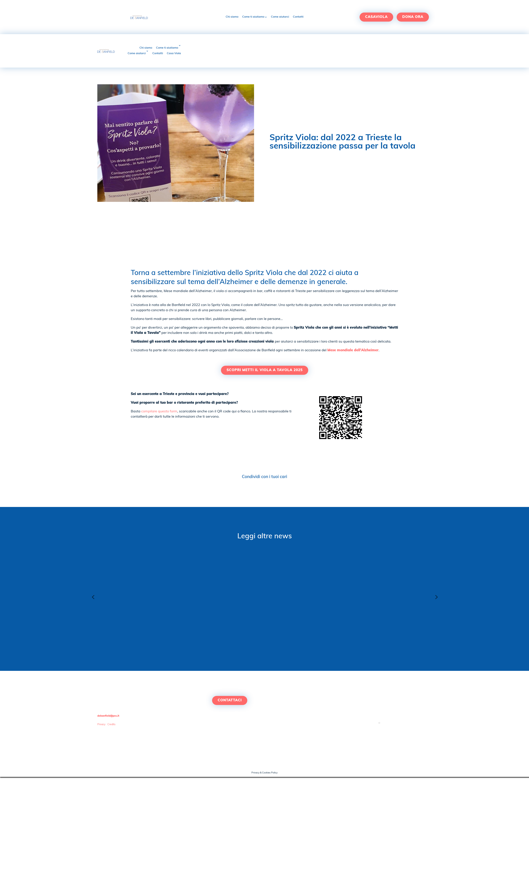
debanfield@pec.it (108, 716)
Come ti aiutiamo (253, 16)
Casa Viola (174, 53)
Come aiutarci (280, 16)
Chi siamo (232, 16)
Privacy (101, 724)
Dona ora (412, 17)
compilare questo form (159, 411)
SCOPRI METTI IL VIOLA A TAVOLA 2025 (265, 370)
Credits (111, 724)
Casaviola (376, 17)
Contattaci (230, 700)
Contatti (298, 16)
